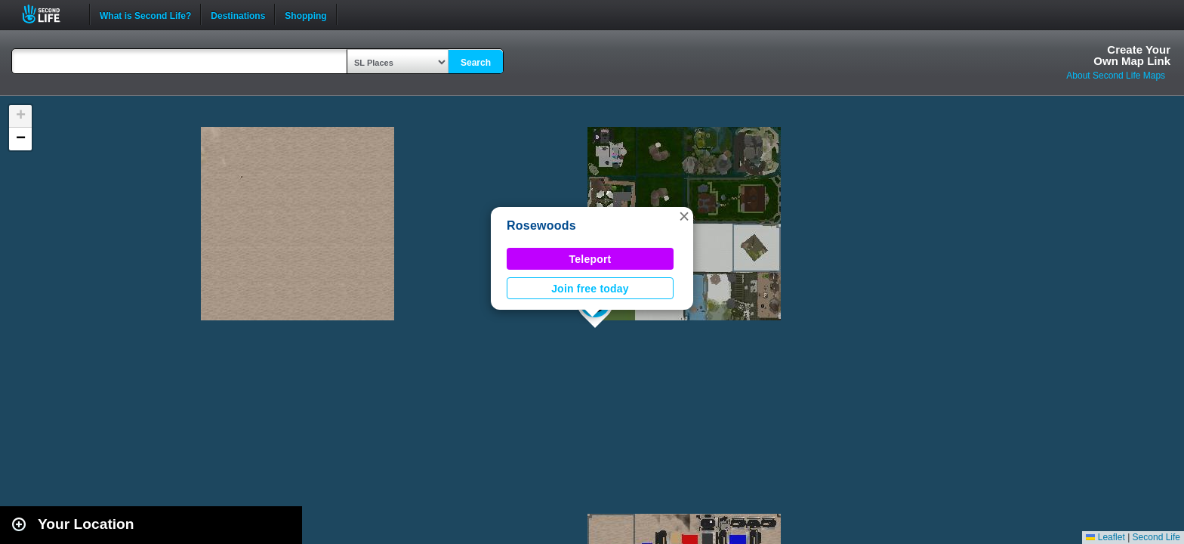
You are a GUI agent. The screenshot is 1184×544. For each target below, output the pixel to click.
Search (476, 62)
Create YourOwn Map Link (1131, 55)
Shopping (305, 14)
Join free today (590, 289)
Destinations (238, 14)
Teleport (590, 259)
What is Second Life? (145, 14)
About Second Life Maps (1115, 75)
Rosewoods (541, 225)
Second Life (49, 14)
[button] (684, 216)
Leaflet (1105, 537)
